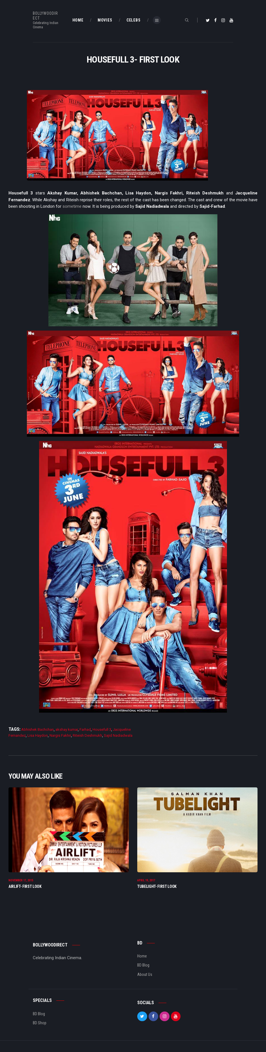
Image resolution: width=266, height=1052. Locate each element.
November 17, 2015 (20, 880)
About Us (144, 974)
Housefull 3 (102, 729)
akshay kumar (66, 729)
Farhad (85, 729)
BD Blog (143, 965)
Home (142, 956)
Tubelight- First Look (157, 886)
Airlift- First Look (25, 886)
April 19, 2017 (146, 880)
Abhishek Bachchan (37, 729)
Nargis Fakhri (60, 735)
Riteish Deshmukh (87, 735)
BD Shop (39, 1023)
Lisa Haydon (37, 735)
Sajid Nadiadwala (118, 735)
